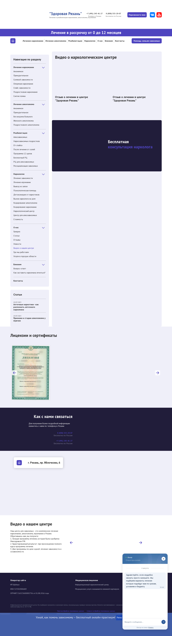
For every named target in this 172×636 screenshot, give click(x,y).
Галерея (16, 231)
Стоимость (18, 219)
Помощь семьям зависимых (147, 41)
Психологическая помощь (24, 190)
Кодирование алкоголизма (25, 203)
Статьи (16, 235)
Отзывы (16, 239)
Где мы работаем (21, 252)
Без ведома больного (23, 116)
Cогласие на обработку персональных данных (101, 611)
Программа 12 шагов (22, 153)
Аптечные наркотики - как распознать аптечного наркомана (26, 307)
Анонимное (18, 71)
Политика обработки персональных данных (70, 611)
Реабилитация (75, 41)
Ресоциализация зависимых (25, 166)
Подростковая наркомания (25, 92)
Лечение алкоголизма (55, 41)
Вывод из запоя (20, 186)
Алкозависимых (20, 137)
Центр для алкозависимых (25, 215)
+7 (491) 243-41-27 (91, 13)
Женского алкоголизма (23, 120)
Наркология (89, 41)
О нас (100, 41)
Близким (109, 41)
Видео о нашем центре (23, 248)
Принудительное (20, 75)
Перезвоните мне (136, 15)
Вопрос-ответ (19, 268)
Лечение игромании (22, 182)
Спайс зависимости (21, 88)
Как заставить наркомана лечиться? (29, 272)
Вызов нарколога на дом (24, 198)
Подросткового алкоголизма (26, 124)
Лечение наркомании (33, 41)
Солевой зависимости (23, 79)
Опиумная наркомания (23, 83)
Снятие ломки (19, 96)
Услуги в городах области (24, 256)
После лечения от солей (24, 149)
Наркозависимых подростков (26, 141)
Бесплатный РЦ (20, 157)
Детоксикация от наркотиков (26, 194)
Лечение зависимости (23, 178)
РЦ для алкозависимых (23, 161)
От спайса (17, 145)
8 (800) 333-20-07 (111, 13)
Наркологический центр (23, 211)
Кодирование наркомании (24, 207)
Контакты (119, 41)
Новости (17, 244)
